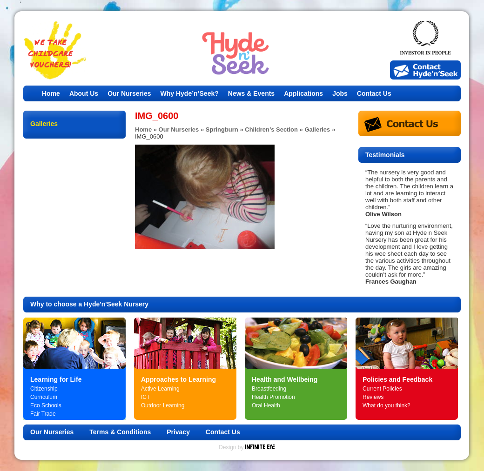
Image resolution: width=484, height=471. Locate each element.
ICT (145, 397)
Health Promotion (273, 397)
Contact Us (374, 93)
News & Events (251, 93)
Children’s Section (271, 129)
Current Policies (382, 388)
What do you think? (386, 405)
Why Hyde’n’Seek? (190, 93)
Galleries (317, 129)
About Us (83, 93)
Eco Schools (45, 405)
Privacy (178, 432)
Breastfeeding (269, 388)
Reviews (373, 397)
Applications (303, 93)
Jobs (340, 93)
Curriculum (43, 397)
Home (51, 93)
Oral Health (266, 405)
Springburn (222, 129)
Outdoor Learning (162, 405)
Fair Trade (43, 414)
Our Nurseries (129, 93)
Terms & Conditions (120, 432)
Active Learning (160, 388)
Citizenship (44, 388)
